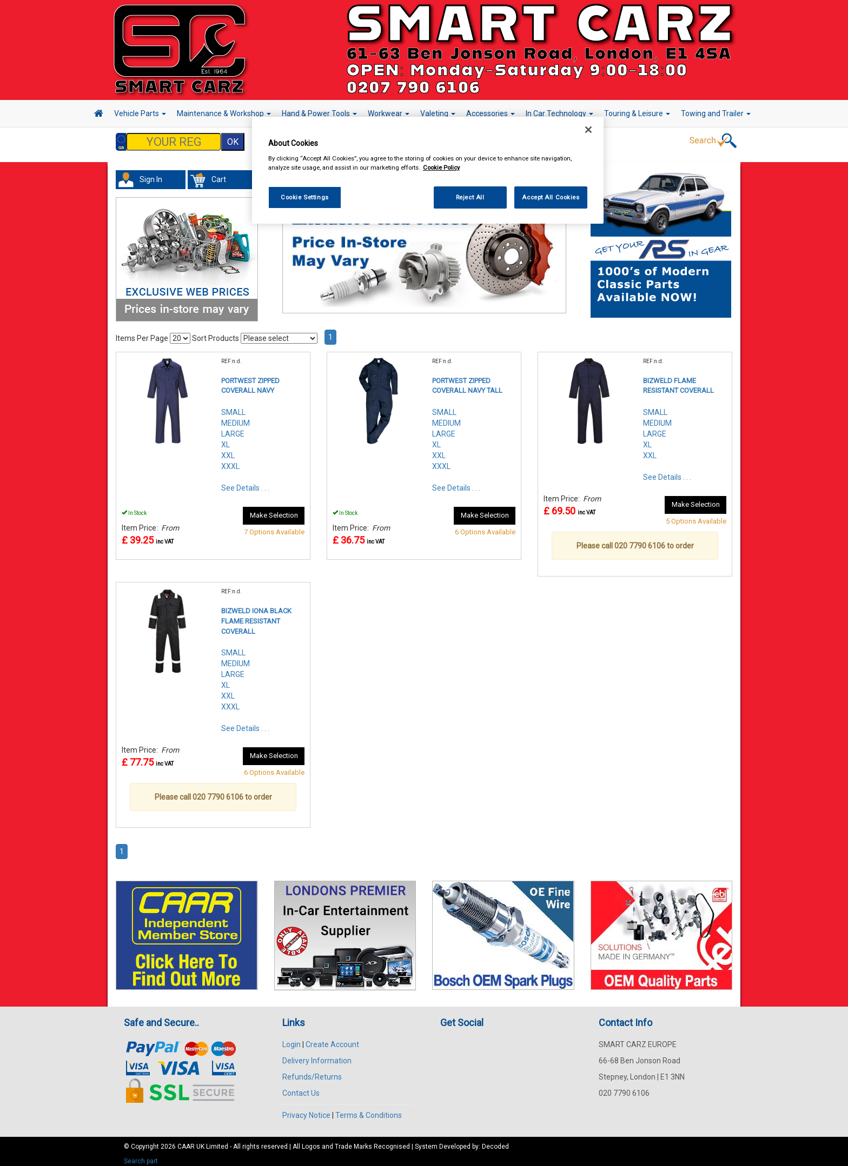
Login (291, 1039)
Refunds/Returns (312, 1071)
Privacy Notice (306, 1109)
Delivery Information (317, 1055)
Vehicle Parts (140, 113)
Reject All (470, 197)
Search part (141, 1156)
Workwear (388, 113)
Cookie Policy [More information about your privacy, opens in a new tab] (441, 167)
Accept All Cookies (550, 197)
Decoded (495, 1141)
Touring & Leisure (637, 113)
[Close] (588, 130)
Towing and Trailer (716, 113)
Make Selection (274, 510)
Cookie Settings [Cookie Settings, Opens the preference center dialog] (305, 197)
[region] (428, 170)
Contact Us (301, 1087)
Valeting (437, 113)
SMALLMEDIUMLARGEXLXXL (657, 428)
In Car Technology (559, 113)
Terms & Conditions (368, 1109)
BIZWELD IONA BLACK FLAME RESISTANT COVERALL (256, 615)
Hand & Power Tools (319, 113)
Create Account (332, 1039)
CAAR (186, 1141)
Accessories (490, 113)
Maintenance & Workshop (224, 113)
